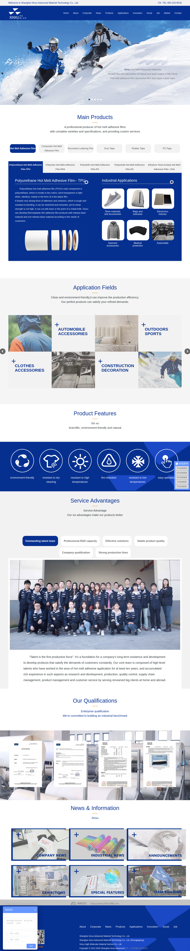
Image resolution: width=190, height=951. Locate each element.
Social (149, 13)
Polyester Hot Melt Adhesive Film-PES (60, 167)
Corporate (87, 13)
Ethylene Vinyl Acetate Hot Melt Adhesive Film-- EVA (164, 167)
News (98, 13)
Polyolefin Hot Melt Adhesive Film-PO (95, 167)
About (75, 13)
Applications (123, 13)
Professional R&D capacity (80, 684)
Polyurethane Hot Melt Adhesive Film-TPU (25, 167)
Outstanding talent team (40, 684)
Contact (178, 13)
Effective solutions (117, 684)
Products (109, 13)
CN (159, 3)
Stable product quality (151, 684)
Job (158, 13)
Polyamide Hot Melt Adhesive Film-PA (129, 167)
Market (167, 13)
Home (66, 13)
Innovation (137, 13)
